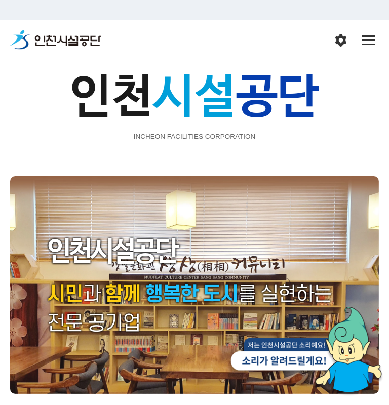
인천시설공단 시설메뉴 (341, 40)
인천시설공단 (55, 40)
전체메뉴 (368, 40)
